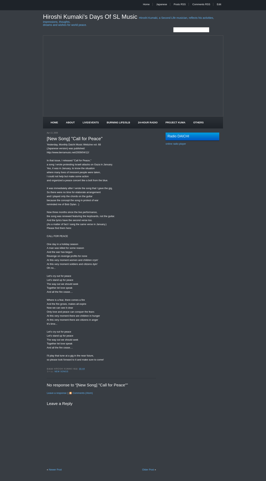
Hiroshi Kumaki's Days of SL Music (91, 16)
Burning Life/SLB (118, 122)
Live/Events (91, 122)
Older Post (148, 469)
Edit (219, 4)
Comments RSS (201, 4)
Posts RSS (180, 4)
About (70, 122)
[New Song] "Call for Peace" (75, 138)
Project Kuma (175, 122)
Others (198, 122)
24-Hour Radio (148, 122)
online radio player (176, 143)
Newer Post (55, 469)
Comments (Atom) (83, 393)
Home (146, 4)
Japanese (161, 4)
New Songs (61, 371)
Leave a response (56, 393)
